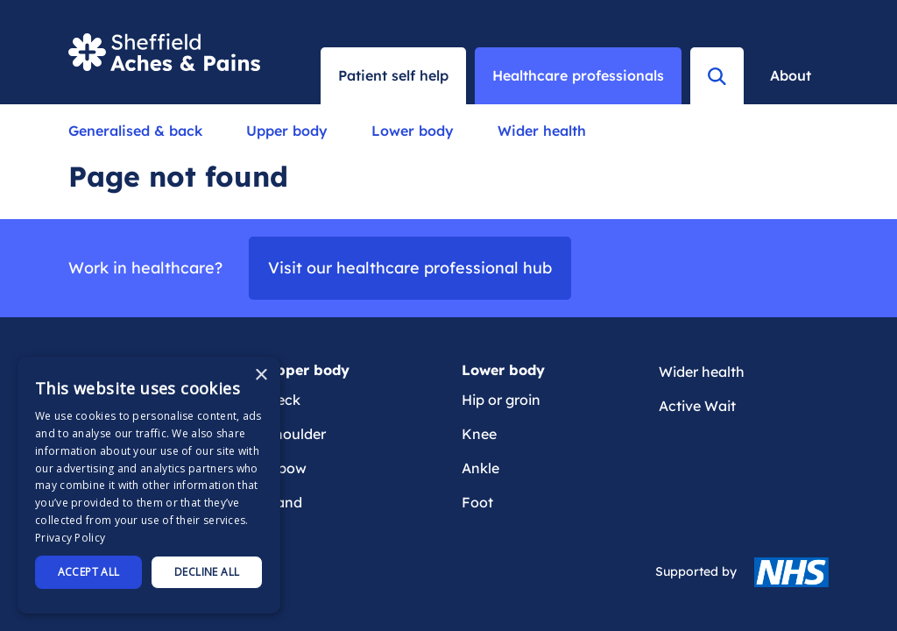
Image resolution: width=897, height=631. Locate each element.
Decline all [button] (206, 571)
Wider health (542, 130)
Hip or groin (501, 399)
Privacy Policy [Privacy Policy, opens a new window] (70, 537)
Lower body (412, 130)
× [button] (260, 375)
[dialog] (149, 485)
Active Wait (697, 406)
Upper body (287, 130)
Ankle (480, 468)
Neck (282, 399)
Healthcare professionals (578, 75)
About (790, 75)
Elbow (286, 468)
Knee (479, 434)
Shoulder (295, 434)
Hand (283, 502)
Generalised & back (135, 130)
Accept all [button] (89, 571)
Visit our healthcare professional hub (410, 268)
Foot (477, 502)
